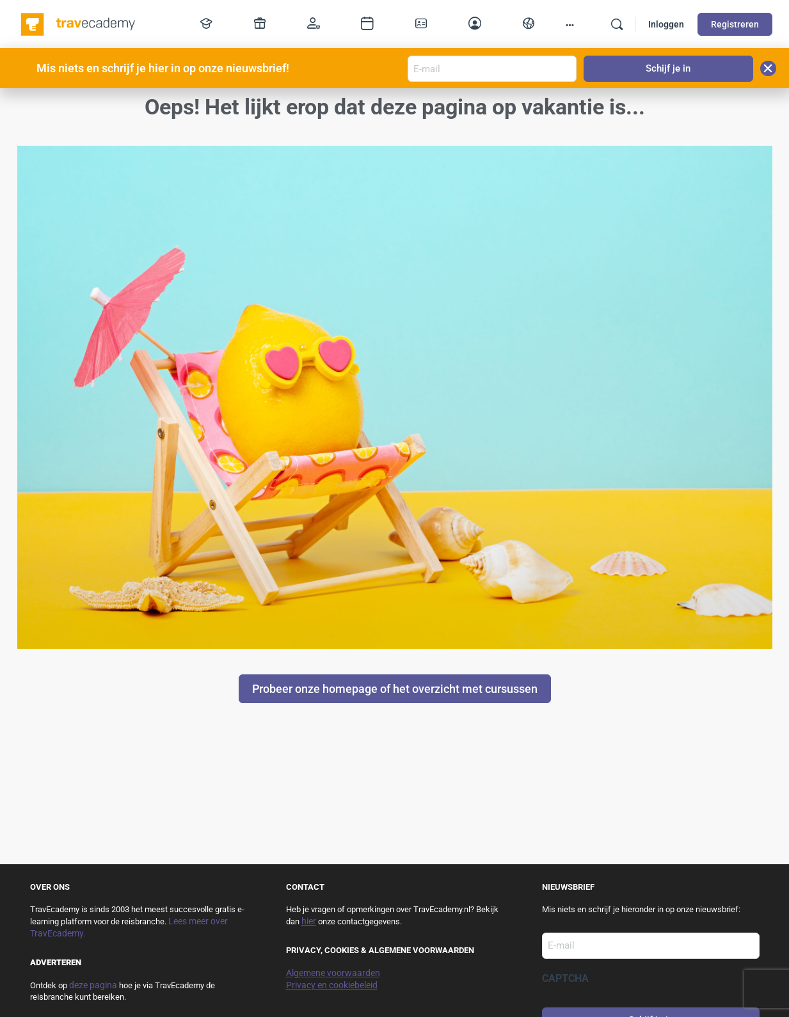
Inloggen (666, 24)
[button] (768, 68)
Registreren (735, 24)
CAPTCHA (565, 978)
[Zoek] (617, 24)
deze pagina (93, 985)
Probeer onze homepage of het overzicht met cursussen (395, 688)
